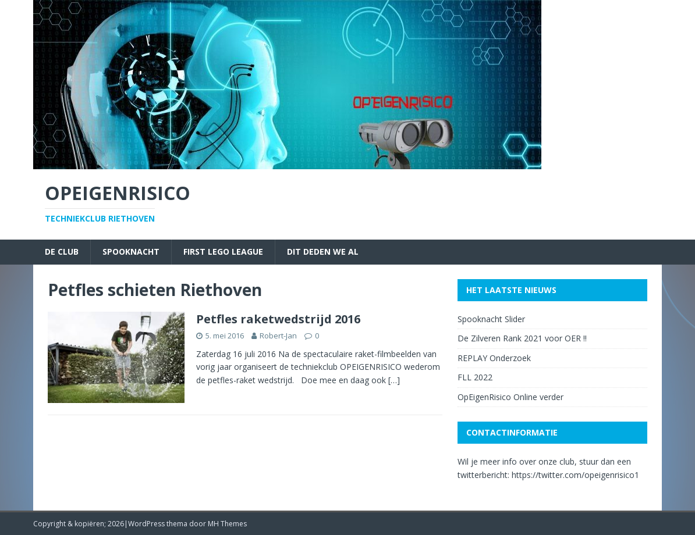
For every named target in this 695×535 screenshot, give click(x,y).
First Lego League (223, 251)
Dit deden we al (323, 251)
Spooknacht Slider (491, 318)
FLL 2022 (475, 377)
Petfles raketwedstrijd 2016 (278, 319)
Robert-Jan (278, 335)
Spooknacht (130, 251)
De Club (62, 251)
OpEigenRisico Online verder (510, 396)
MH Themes (227, 524)
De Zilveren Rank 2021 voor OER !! (522, 338)
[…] (394, 380)
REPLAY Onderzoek (494, 357)
